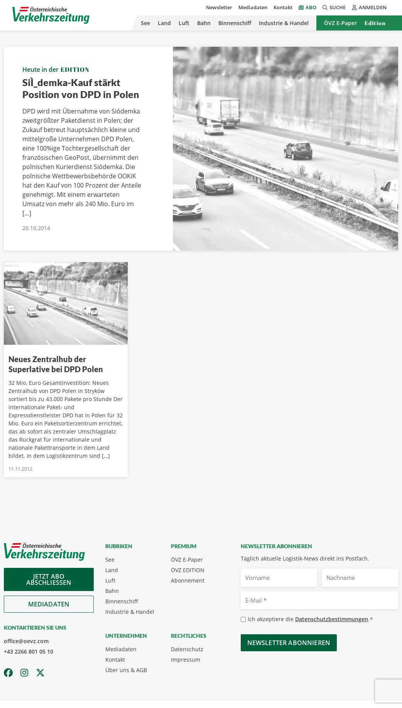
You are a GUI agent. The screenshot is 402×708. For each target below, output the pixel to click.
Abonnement (187, 580)
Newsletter (219, 7)
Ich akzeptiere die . (310, 619)
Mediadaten (252, 7)
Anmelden (369, 7)
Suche (334, 7)
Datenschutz (187, 649)
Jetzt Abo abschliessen (49, 579)
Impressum (185, 659)
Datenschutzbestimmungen (331, 619)
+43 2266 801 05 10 (28, 651)
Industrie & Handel (284, 23)
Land (164, 23)
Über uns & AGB (126, 670)
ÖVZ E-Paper (340, 23)
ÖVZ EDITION (187, 570)
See (145, 23)
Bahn (204, 23)
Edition (375, 23)
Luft (184, 23)
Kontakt (283, 7)
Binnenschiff (234, 23)
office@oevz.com (26, 641)
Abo (311, 7)
